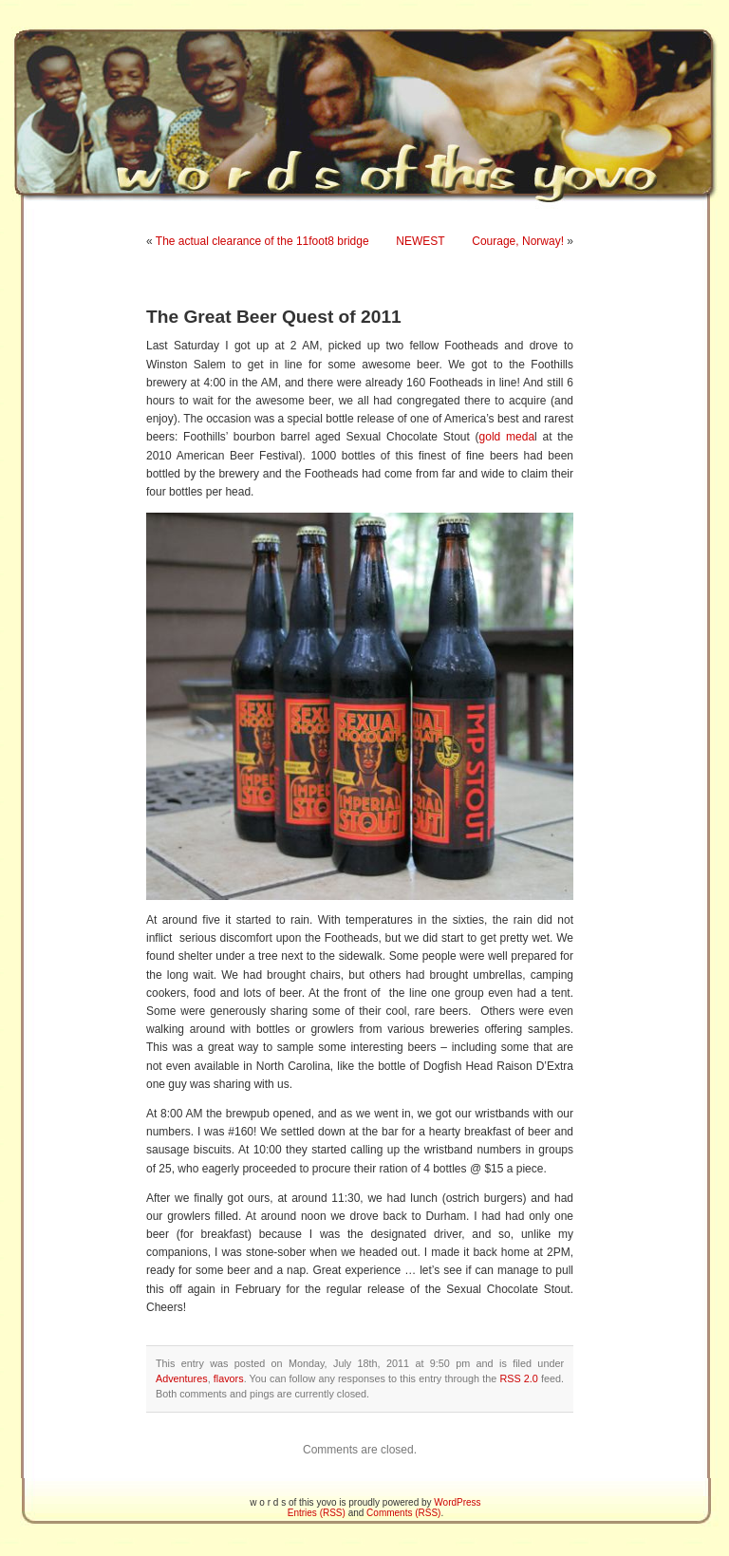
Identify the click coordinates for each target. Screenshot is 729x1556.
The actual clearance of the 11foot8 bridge (262, 241)
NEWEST (420, 241)
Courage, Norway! (518, 241)
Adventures (182, 1378)
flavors (229, 1378)
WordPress (457, 1502)
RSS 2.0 (518, 1378)
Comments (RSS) (403, 1513)
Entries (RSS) (317, 1513)
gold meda (506, 436)
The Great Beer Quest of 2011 (274, 317)
